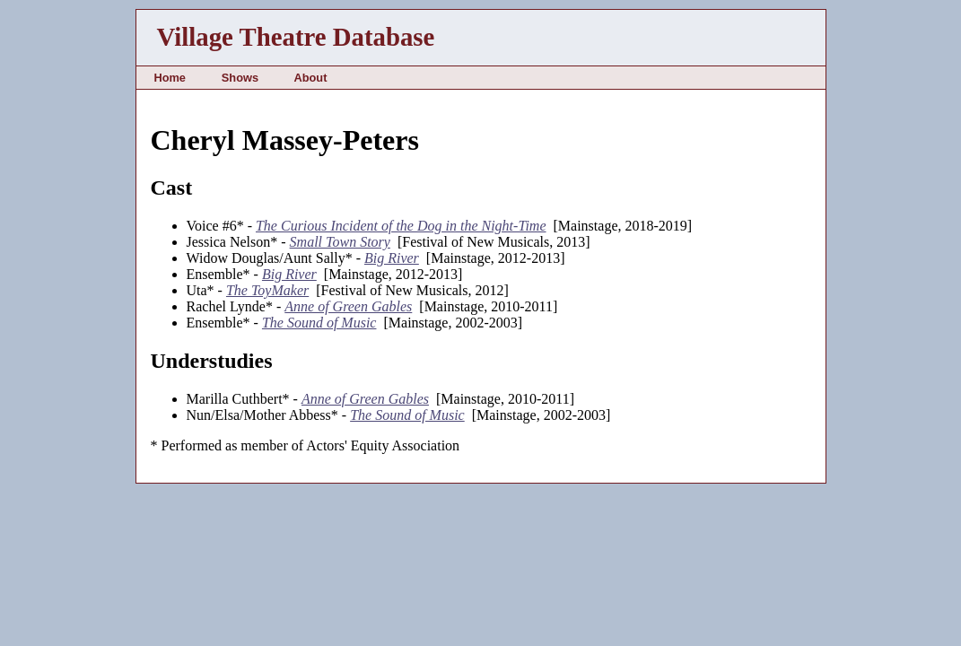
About (310, 77)
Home (169, 77)
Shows (240, 77)
